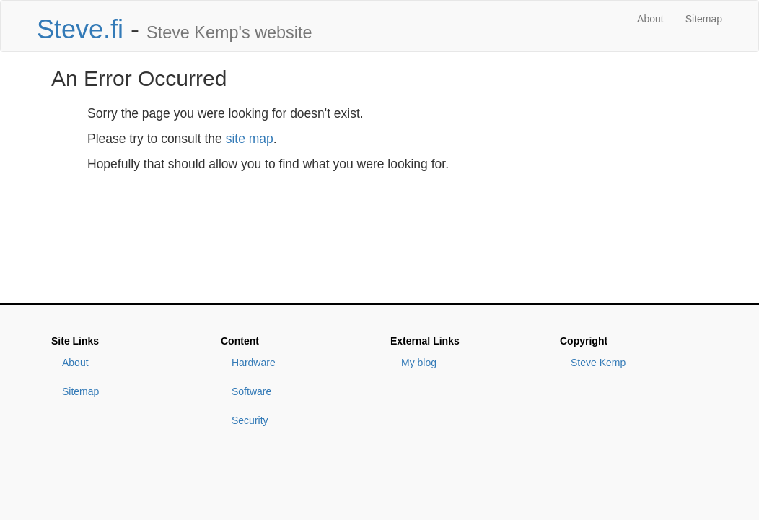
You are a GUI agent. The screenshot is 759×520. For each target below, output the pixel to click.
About (650, 19)
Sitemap (703, 19)
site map (249, 138)
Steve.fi (80, 29)
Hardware (254, 362)
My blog (418, 362)
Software (251, 391)
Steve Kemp (598, 362)
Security (250, 420)
